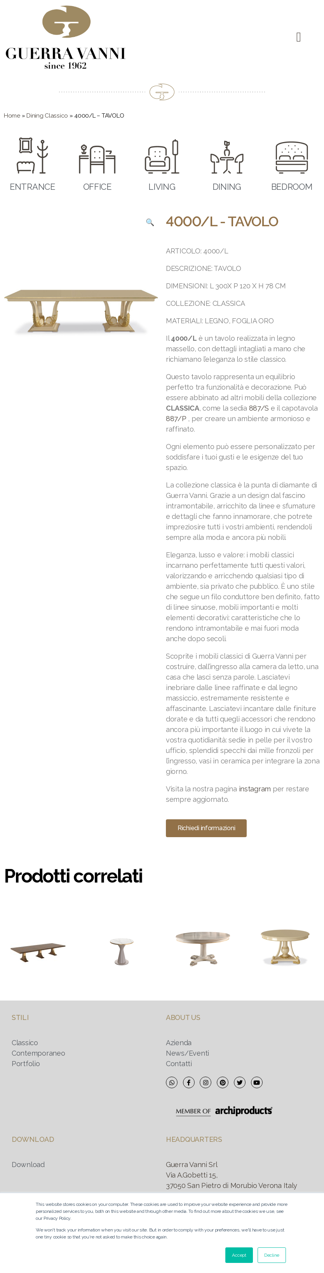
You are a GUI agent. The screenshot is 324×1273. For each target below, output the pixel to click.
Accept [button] (239, 1255)
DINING (227, 186)
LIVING (161, 186)
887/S (259, 408)
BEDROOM (291, 186)
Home (12, 115)
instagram (255, 789)
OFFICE (97, 186)
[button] (298, 37)
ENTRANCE (32, 186)
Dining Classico (47, 115)
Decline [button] (271, 1255)
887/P (176, 419)
